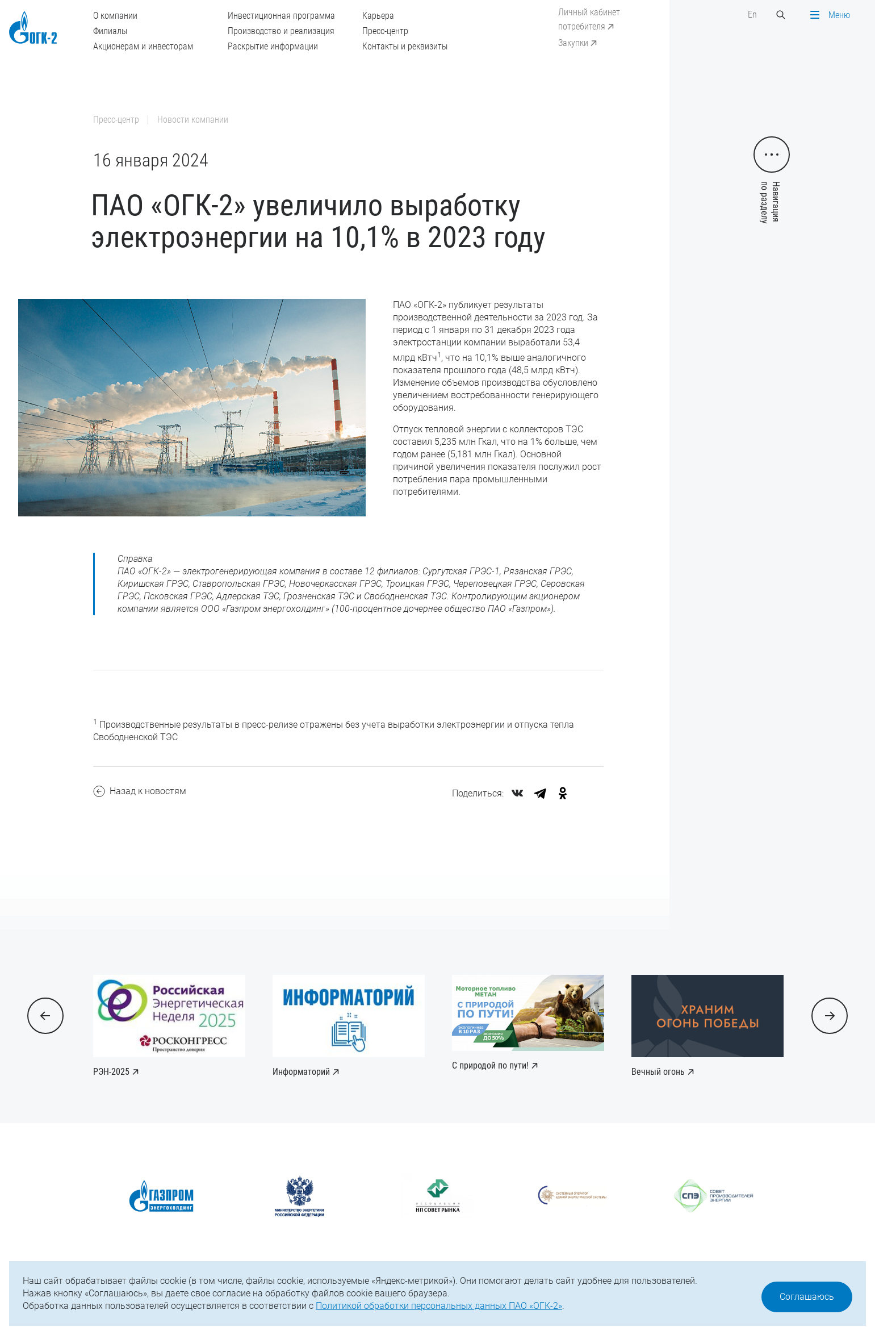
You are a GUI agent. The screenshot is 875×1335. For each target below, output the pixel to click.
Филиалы (110, 31)
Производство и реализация (281, 31)
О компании (115, 15)
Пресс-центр (385, 31)
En (752, 14)
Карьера (378, 15)
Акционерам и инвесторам (143, 46)
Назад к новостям (139, 791)
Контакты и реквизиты (404, 46)
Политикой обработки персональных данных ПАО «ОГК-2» (439, 1305)
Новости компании (192, 119)
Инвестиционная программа (281, 15)
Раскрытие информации (273, 46)
